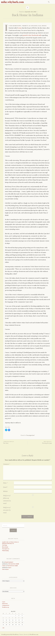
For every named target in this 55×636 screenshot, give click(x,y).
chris (3, 569)
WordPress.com (34, 634)
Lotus (20, 28)
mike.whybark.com (12, 2)
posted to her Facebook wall (32, 35)
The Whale (4, 545)
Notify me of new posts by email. (7, 510)
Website (5, 491)
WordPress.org (5, 607)
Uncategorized (30, 435)
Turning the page (40, 442)
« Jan (3, 627)
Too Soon (15, 442)
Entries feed (4, 603)
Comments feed (5, 605)
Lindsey (4, 565)
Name (5, 483)
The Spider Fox (5, 548)
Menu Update (5, 547)
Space (10, 567)
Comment (6, 464)
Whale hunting (5, 550)
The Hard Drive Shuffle (14, 563)
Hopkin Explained (9, 562)
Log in (3, 601)
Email (5, 487)
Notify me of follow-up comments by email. (7, 499)
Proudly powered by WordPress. (10, 634)
